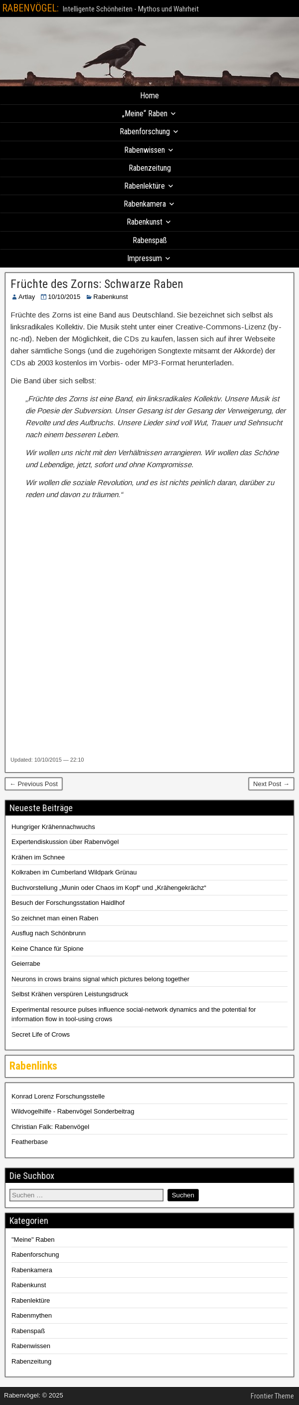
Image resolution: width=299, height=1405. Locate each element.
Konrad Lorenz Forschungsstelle (58, 1096)
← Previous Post (33, 784)
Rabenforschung (145, 131)
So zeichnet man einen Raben (54, 918)
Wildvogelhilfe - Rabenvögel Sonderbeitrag (72, 1111)
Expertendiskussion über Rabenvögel (65, 841)
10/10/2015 (64, 296)
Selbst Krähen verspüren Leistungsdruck (69, 994)
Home (149, 95)
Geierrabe (25, 963)
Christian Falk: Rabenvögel (50, 1126)
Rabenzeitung (150, 168)
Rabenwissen (144, 150)
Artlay (26, 296)
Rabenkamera (145, 204)
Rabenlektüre (144, 186)
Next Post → (271, 784)
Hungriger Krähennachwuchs (53, 827)
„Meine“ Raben (144, 113)
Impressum (144, 258)
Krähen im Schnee (38, 857)
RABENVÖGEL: (30, 8)
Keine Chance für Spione (47, 948)
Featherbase (29, 1141)
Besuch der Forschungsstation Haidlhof (68, 902)
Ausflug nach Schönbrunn (48, 933)
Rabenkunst (144, 222)
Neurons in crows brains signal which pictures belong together (100, 979)
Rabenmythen (31, 1315)
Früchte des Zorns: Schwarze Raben (96, 284)
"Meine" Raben (33, 1239)
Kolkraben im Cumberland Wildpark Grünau (74, 872)
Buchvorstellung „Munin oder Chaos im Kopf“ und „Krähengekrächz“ (108, 887)
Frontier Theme (272, 1396)
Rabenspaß (150, 240)
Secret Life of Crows (40, 1034)
